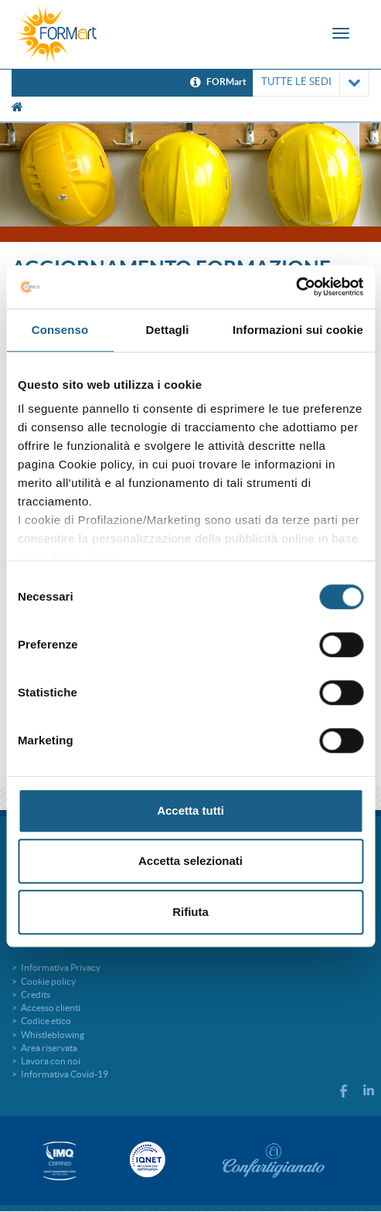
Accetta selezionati (190, 860)
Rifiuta (190, 911)
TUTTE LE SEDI (311, 83)
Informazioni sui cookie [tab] (298, 329)
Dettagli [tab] (167, 329)
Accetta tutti (190, 810)
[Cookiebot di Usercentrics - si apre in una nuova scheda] (295, 287)
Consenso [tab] (60, 329)
